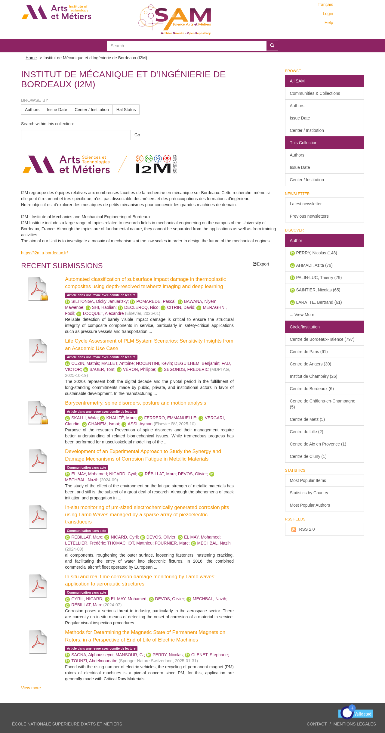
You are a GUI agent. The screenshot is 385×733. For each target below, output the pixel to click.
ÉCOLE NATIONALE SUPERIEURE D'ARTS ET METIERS (67, 724)
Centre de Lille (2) (306, 431)
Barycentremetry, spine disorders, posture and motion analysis (135, 403)
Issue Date (57, 109)
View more (31, 687)
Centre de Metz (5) (307, 419)
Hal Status (126, 109)
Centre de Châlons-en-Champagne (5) (323, 404)
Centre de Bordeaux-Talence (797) (322, 339)
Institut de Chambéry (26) (313, 376)
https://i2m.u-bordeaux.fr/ (44, 252)
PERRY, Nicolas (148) (316, 252)
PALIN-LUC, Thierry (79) (319, 277)
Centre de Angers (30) (310, 364)
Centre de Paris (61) (309, 351)
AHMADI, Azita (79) (314, 265)
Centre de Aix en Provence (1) (318, 444)
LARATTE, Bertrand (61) (319, 302)
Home (31, 57)
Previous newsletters (309, 216)
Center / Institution (92, 109)
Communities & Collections (315, 93)
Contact (317, 724)
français (325, 4)
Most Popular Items (308, 480)
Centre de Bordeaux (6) (312, 388)
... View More (302, 314)
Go (137, 134)
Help (329, 22)
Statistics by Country (309, 492)
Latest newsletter (306, 203)
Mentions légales (354, 724)
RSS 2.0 (302, 529)
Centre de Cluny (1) (308, 456)
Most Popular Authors (310, 505)
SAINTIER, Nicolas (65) (318, 289)
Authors (32, 109)
